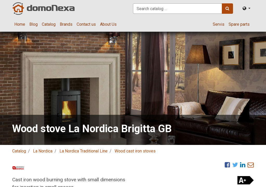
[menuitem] (19, 24)
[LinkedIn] (242, 165)
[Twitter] (235, 165)
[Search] (227, 8)
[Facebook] (227, 165)
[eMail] (251, 165)
